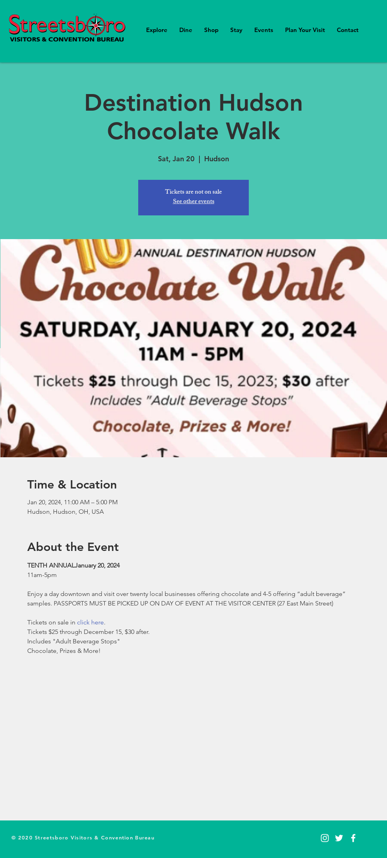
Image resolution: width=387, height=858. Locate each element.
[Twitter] (339, 838)
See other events (193, 202)
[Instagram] (324, 838)
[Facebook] (353, 838)
